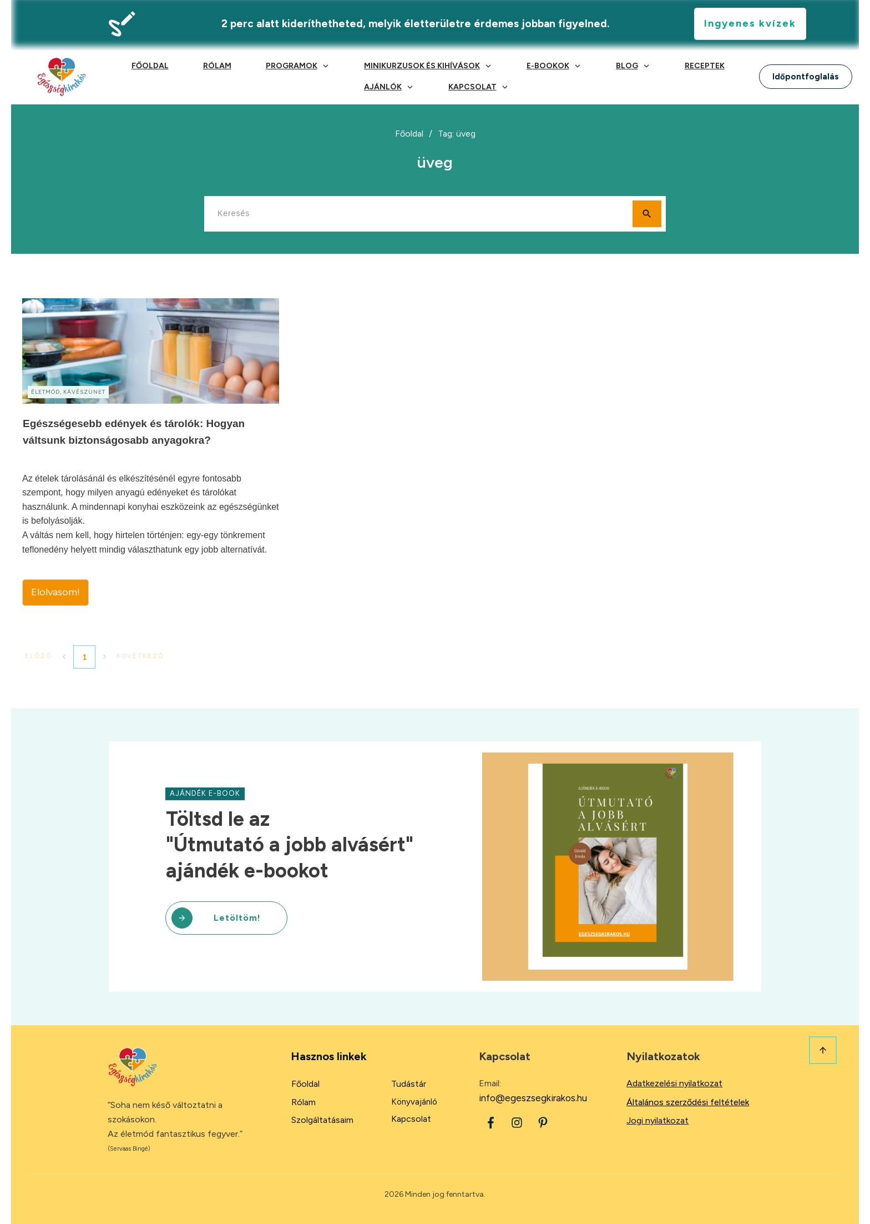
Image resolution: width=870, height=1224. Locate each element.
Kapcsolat (411, 1118)
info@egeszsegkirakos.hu (533, 1097)
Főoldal (305, 1083)
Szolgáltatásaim (322, 1120)
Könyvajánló (414, 1102)
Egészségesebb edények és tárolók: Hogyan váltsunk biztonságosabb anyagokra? (150, 452)
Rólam (303, 1102)
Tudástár (408, 1083)
